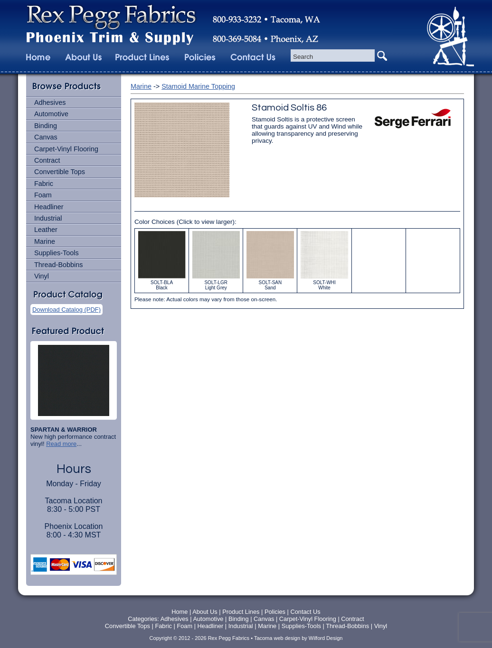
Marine (44, 241)
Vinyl (41, 276)
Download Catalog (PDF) (66, 309)
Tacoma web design (277, 638)
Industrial (48, 218)
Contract (47, 160)
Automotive (51, 114)
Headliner (49, 207)
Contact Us (305, 611)
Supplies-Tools (56, 253)
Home (179, 611)
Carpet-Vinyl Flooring (66, 149)
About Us (205, 611)
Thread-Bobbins (58, 264)
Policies (276, 611)
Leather (45, 229)
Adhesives (50, 102)
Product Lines (240, 611)
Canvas (45, 137)
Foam (43, 195)
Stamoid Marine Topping (198, 86)
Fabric (43, 183)
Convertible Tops (59, 172)
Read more (61, 443)
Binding (45, 126)
